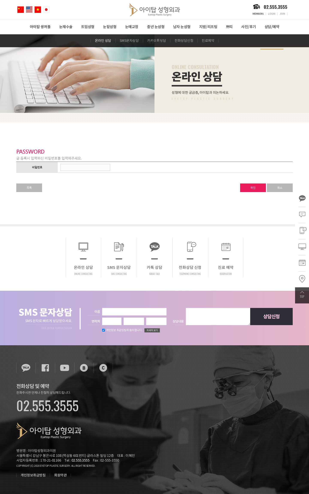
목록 (29, 187)
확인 (253, 187)
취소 (279, 187)
